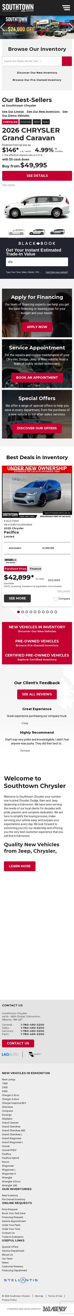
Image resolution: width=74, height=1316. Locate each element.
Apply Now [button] (37, 327)
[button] (24, 35)
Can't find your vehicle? (57, 272)
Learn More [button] (20, 866)
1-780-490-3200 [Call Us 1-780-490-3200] (32, 1025)
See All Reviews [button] (37, 695)
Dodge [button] (26, 122)
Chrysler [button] (10, 122)
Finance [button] (35, 569)
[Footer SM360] (55, 1309)
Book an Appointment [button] (37, 378)
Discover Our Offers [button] (37, 428)
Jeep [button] (37, 122)
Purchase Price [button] (15, 569)
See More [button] (17, 599)
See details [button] (37, 176)
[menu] (66, 7)
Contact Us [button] (18, 1044)
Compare (64, 599)
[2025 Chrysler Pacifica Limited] (37, 492)
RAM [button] (46, 122)
